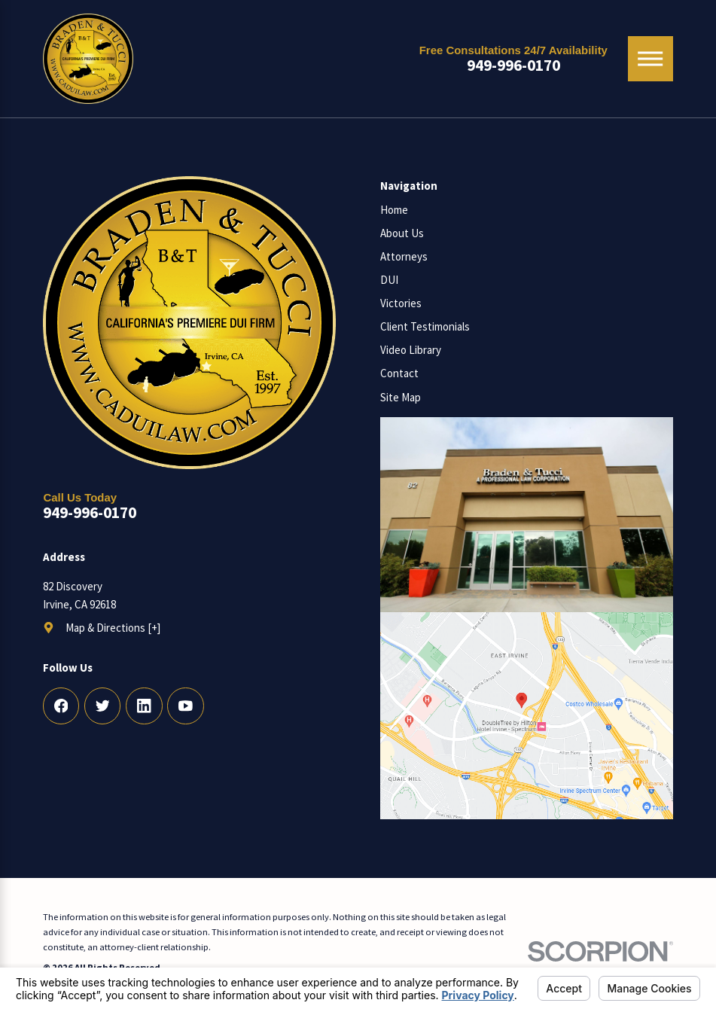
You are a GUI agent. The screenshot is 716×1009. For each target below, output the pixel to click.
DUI (389, 280)
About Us (402, 233)
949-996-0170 (513, 65)
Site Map (400, 397)
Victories (401, 303)
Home (394, 210)
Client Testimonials (425, 326)
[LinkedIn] (144, 705)
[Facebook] (61, 705)
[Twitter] (102, 705)
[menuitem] (526, 210)
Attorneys (404, 256)
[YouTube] (185, 705)
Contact (399, 373)
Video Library (410, 350)
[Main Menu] (650, 58)
